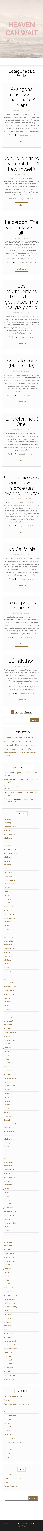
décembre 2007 (10, 1371)
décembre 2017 (10, 945)
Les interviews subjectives (14, 1442)
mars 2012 (7, 1200)
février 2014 (8, 1112)
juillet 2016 (8, 1002)
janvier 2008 (8, 1368)
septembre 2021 (10, 834)
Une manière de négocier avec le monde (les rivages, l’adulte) (21, 485)
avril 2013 (7, 1150)
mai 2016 (7, 1010)
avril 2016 (7, 1013)
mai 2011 (7, 1231)
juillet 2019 (8, 891)
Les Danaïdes (9, 1438)
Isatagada (8, 779)
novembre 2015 (10, 1032)
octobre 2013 (9, 1128)
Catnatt (15, 135)
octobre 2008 (9, 1345)
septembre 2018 (10, 918)
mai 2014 (7, 1101)
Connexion (8, 1474)
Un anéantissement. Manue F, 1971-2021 (19, 749)
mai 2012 (7, 1192)
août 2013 (7, 1135)
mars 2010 (8, 1284)
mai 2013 (7, 1147)
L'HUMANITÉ (17, 110)
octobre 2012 (9, 1173)
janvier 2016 (8, 1025)
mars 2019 (8, 903)
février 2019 (8, 907)
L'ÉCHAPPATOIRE (10, 1415)
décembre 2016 (10, 987)
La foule (26, 110)
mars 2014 (8, 1109)
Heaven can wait (21, 29)
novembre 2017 (10, 949)
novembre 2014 (10, 1078)
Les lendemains (10, 1446)
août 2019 (8, 888)
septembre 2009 (10, 1307)
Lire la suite (21, 141)
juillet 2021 (8, 838)
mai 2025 (7, 819)
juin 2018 (7, 926)
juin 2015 (7, 1051)
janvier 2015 (8, 1070)
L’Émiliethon (22, 661)
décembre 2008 (10, 1337)
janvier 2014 (8, 1116)
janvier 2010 (8, 1291)
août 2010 (7, 1265)
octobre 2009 (9, 1303)
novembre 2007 (10, 1375)
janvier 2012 (8, 1208)
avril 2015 (7, 1059)
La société (8, 1431)
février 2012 (8, 1204)
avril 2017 (7, 971)
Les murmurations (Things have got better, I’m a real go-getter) (21, 296)
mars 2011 (7, 1238)
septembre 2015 (10, 1040)
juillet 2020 (8, 857)
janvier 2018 (8, 941)
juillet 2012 (8, 1185)
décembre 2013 (10, 1120)
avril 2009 (7, 1322)
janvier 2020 (8, 876)
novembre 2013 (10, 1124)
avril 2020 (7, 869)
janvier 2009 (8, 1333)
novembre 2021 (10, 827)
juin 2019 (7, 895)
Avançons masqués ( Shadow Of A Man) (21, 97)
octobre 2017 (9, 952)
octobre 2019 (9, 884)
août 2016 (8, 998)
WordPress (27, 1523)
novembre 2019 (10, 880)
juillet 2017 (8, 960)
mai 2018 (7, 929)
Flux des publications (12, 1478)
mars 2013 (7, 1154)
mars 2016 (8, 1017)
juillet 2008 (8, 1352)
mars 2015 (7, 1063)
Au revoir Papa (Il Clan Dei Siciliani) (18, 741)
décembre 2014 (10, 1074)
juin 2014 (7, 1097)
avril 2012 (7, 1196)
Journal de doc (10, 1412)
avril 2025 (7, 823)
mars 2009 (8, 1326)
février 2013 (8, 1158)
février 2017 (8, 979)
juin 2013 (7, 1143)
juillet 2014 (8, 1093)
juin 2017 (7, 964)
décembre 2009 (10, 1295)
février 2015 (8, 1067)
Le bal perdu (9, 1434)
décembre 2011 (10, 1211)
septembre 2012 (10, 1177)
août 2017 (7, 956)
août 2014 (7, 1090)
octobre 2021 (9, 830)
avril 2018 (7, 933)
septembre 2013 (10, 1131)
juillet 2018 (8, 922)
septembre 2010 (10, 1261)
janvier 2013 (8, 1162)
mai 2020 (7, 865)
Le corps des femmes (21, 605)
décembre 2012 (10, 1166)
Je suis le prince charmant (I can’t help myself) (21, 164)
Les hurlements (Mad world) (21, 363)
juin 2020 (7, 861)
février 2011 (8, 1242)
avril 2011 (7, 1234)
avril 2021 (7, 846)
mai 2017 (7, 968)
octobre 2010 (9, 1257)
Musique (7, 1453)
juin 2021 (7, 842)
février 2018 (8, 937)
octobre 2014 (9, 1082)
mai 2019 (7, 899)
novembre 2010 (10, 1253)
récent (6, 1457)
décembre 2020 (10, 849)
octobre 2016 (9, 994)
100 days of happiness (13, 1396)
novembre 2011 (10, 1215)
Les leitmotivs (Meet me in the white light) (20, 745)
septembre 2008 (10, 1349)
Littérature (8, 1450)
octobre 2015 (9, 1036)
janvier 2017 (8, 983)
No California (21, 549)
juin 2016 (7, 1006)
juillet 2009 (8, 1311)
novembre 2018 (10, 914)
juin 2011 (7, 1227)
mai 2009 (7, 1318)
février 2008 (8, 1364)
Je (12, 499)
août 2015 (7, 1044)
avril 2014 (7, 1105)
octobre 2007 (9, 1379)
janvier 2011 (8, 1246)
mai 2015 (7, 1055)
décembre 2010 (10, 1250)
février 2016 (8, 1021)
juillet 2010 (8, 1269)
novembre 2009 (10, 1299)
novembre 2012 (10, 1170)
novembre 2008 (10, 1341)
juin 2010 (7, 1272)
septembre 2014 (10, 1086)
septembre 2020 (10, 853)
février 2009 (8, 1330)
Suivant (28, 712)
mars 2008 (8, 1360)
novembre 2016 (10, 990)
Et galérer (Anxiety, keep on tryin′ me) (19, 737)
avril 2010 (7, 1280)
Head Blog (21, 1526)
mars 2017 (7, 975)
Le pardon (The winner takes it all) (21, 227)
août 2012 (7, 1181)
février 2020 (8, 872)
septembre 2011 (10, 1223)
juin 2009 (7, 1314)
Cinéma (7, 1400)
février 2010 (8, 1288)
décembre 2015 (10, 1029)
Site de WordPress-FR (12, 1486)
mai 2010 (7, 1276)
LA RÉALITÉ (8, 1427)
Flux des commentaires (13, 1482)
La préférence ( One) (21, 421)
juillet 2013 (8, 1139)
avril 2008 (7, 1356)
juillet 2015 (8, 1048)
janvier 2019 (8, 910)
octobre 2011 (9, 1219)
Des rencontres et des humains (16, 1404)
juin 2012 (7, 1189)
